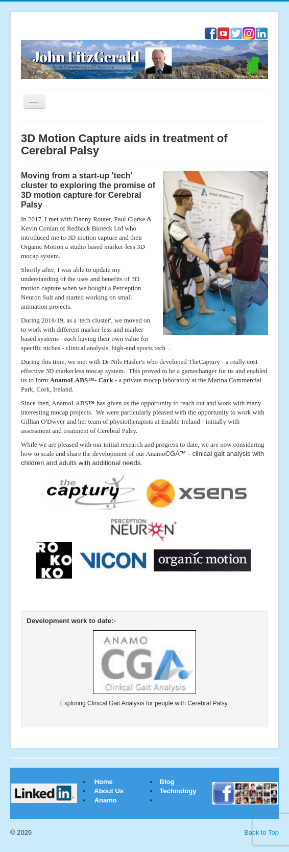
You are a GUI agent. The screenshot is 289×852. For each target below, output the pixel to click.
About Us (109, 791)
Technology (178, 791)
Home (103, 782)
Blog (166, 782)
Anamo (105, 800)
